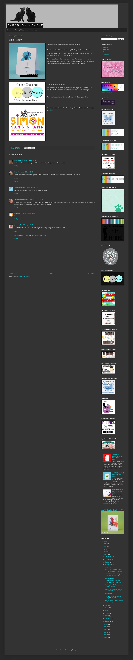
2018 (105, 629)
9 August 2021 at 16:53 (31, 225)
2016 (105, 635)
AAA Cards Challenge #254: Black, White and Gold (117, 457)
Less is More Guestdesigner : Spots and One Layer (113, 574)
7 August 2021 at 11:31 (32, 187)
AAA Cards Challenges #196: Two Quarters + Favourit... (113, 590)
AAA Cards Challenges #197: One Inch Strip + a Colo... (113, 570)
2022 (105, 552)
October (107, 562)
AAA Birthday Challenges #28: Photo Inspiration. (114, 601)
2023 (105, 549)
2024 (105, 546)
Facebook (106, 49)
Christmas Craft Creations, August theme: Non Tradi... (114, 581)
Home (9, 30)
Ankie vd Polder (19, 187)
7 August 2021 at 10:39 (26, 172)
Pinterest (105, 52)
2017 (105, 632)
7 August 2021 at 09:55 (29, 160)
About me (34, 30)
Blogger (74, 650)
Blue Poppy (108, 593)
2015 (105, 637)
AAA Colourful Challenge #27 (112, 510)
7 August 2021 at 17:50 (36, 199)
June (106, 608)
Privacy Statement (21, 30)
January (107, 621)
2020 (105, 624)
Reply (16, 166)
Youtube (105, 47)
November (108, 559)
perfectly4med (19, 225)
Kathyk (16, 172)
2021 (105, 554)
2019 (105, 627)
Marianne (17, 213)
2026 (105, 541)
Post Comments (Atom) (24, 276)
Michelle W (17, 160)
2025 (105, 544)
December (108, 557)
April (106, 613)
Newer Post (13, 273)
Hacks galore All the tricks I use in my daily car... (114, 585)
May (106, 610)
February (108, 618)
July (106, 605)
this (86, 97)
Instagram (106, 54)
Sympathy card (109, 578)
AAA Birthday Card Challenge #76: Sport (118, 474)
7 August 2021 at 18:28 (28, 213)
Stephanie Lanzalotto (21, 199)
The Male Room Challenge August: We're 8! (113, 596)
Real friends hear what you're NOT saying (117, 491)
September (108, 564)
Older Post (91, 273)
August (107, 567)
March (107, 616)
